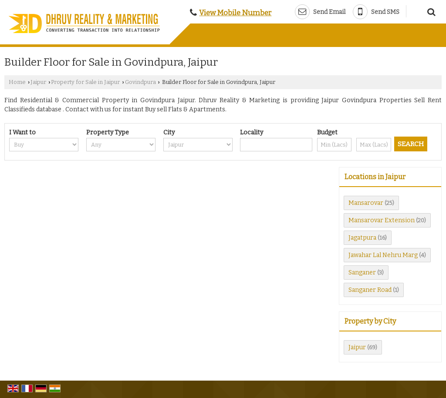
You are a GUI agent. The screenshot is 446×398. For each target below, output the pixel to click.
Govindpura (140, 82)
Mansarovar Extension (381, 220)
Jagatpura (362, 237)
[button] (235, 12)
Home (17, 82)
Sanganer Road (370, 290)
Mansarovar (365, 203)
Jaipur (38, 82)
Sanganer (362, 272)
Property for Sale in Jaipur (85, 82)
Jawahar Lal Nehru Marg (383, 255)
